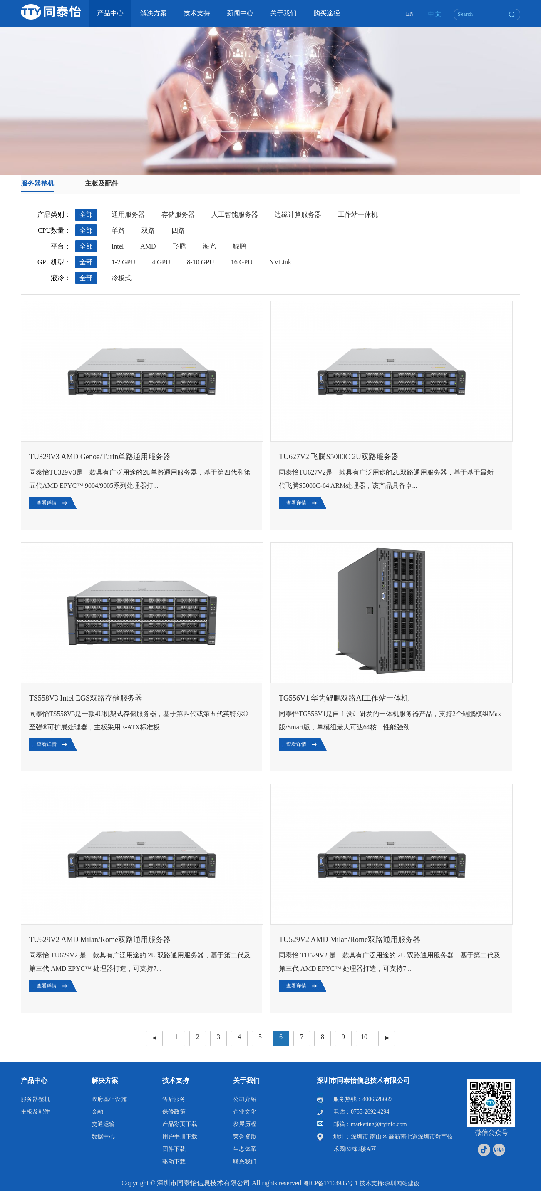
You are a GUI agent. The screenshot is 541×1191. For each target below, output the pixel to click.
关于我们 (246, 1080)
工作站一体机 (358, 214)
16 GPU (242, 262)
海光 (209, 246)
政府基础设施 (109, 1099)
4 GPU (161, 262)
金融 (97, 1112)
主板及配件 (101, 183)
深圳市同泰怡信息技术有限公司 (363, 1080)
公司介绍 (244, 1099)
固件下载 (174, 1149)
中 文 (435, 14)
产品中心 (34, 1080)
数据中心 (103, 1137)
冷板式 (122, 277)
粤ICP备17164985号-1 (330, 1183)
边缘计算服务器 (298, 214)
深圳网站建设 (402, 1183)
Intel (118, 246)
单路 (118, 230)
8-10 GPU (200, 262)
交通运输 (103, 1124)
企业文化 (244, 1112)
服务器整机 (37, 183)
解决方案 (105, 1080)
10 (364, 1036)
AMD (148, 246)
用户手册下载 (179, 1137)
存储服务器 (178, 214)
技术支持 (175, 1080)
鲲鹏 (239, 246)
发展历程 (244, 1124)
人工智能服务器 (234, 214)
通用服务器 (128, 214)
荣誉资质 (244, 1137)
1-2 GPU (123, 262)
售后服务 (174, 1099)
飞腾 (179, 246)
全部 (86, 214)
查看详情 (47, 503)
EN (410, 14)
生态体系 (244, 1149)
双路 (148, 230)
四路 (178, 230)
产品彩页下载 (179, 1124)
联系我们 (244, 1162)
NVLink (280, 262)
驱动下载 (174, 1162)
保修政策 (174, 1112)
